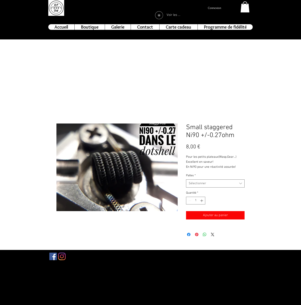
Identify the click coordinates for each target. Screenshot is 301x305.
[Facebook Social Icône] (53, 256)
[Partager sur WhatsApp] (204, 234)
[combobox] (215, 183)
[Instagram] (62, 256)
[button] (245, 7)
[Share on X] (212, 234)
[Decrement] (189, 200)
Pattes (191, 175)
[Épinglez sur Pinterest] (196, 234)
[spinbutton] (195, 200)
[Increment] (202, 200)
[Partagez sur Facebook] (188, 234)
